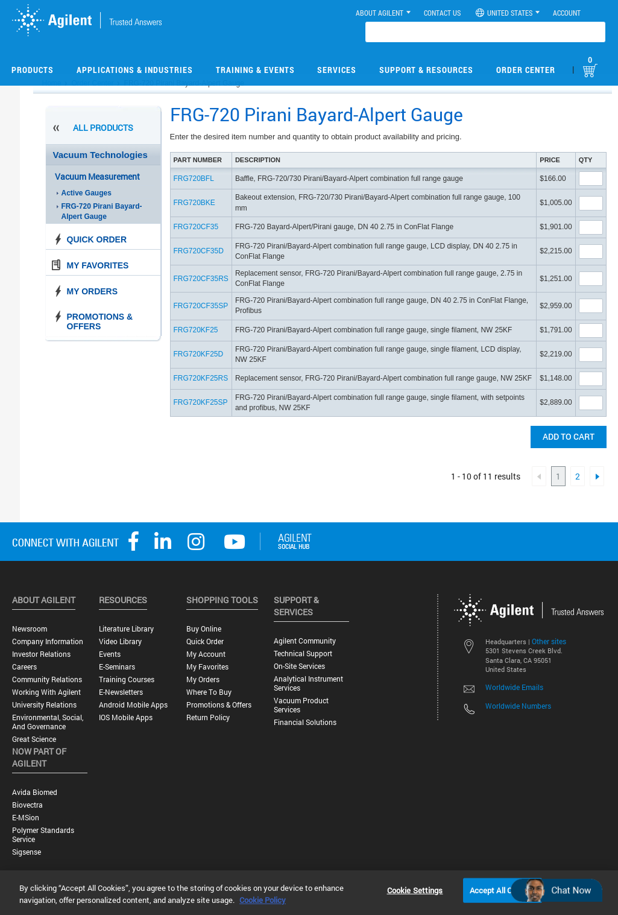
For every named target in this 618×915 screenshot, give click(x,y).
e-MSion (25, 817)
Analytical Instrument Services (308, 683)
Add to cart (568, 436)
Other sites (549, 641)
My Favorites (98, 265)
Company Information (47, 641)
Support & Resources (426, 69)
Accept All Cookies (502, 889)
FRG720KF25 (196, 330)
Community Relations (47, 679)
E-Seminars (117, 666)
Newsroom (29, 628)
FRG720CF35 (196, 227)
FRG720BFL (194, 178)
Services (336, 69)
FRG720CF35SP (201, 306)
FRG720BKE (194, 202)
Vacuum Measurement (97, 176)
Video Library (120, 641)
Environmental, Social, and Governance (47, 722)
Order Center (525, 69)
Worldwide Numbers (518, 706)
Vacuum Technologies (100, 155)
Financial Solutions (305, 722)
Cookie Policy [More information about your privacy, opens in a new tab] (262, 899)
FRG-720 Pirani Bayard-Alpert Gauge (101, 211)
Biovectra (27, 804)
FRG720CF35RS (201, 278)
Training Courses (126, 679)
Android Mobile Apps (133, 704)
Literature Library (126, 628)
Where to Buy (209, 692)
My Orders (92, 291)
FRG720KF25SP (201, 402)
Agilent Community (305, 640)
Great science (34, 739)
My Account (205, 654)
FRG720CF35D (199, 251)
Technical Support (303, 653)
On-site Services (299, 666)
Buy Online (203, 628)
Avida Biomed (34, 792)
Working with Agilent (46, 692)
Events (110, 654)
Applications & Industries (135, 69)
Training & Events (255, 69)
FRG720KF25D (199, 354)
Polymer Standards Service (43, 835)
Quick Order (97, 239)
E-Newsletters (121, 692)
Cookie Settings (415, 889)
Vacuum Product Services (301, 705)
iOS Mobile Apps (126, 717)
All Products (103, 127)
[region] (309, 892)
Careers (24, 666)
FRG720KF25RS (201, 378)
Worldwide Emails (514, 687)
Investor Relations (41, 654)
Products (32, 69)
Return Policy (208, 717)
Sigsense (26, 851)
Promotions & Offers (100, 321)
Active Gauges (86, 193)
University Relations (44, 704)
